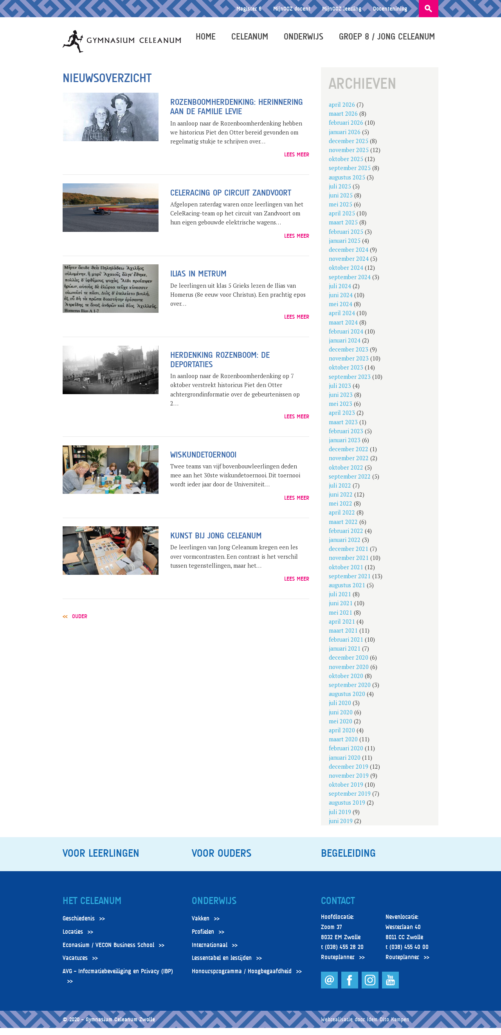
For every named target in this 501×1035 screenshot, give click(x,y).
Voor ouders (221, 860)
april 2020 (342, 737)
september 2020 (350, 692)
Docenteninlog (390, 8)
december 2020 (348, 665)
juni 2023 (341, 402)
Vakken (200, 925)
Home (209, 40)
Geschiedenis (79, 925)
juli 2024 (340, 293)
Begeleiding (348, 860)
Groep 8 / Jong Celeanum (390, 40)
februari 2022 (346, 538)
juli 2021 (340, 601)
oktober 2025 (346, 166)
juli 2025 (340, 193)
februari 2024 (346, 338)
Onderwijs (307, 40)
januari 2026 (344, 139)
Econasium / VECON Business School (108, 952)
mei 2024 (340, 311)
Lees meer (296, 161)
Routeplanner (338, 964)
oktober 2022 (346, 474)
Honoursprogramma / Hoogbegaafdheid (242, 978)
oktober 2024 (346, 275)
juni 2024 (341, 302)
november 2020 (349, 674)
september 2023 (350, 383)
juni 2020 (341, 719)
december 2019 (348, 773)
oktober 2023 (346, 374)
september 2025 (350, 175)
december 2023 (348, 357)
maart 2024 (343, 329)
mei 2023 (340, 411)
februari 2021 (346, 647)
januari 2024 (344, 348)
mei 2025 (340, 211)
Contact (338, 908)
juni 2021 (341, 610)
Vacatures (75, 965)
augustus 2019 (347, 810)
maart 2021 (343, 638)
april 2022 (342, 520)
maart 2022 (343, 529)
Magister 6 (248, 8)
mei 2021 (340, 619)
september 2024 (350, 284)
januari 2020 (344, 764)
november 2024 (349, 266)
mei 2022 (340, 511)
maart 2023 (343, 429)
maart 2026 (343, 121)
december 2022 (348, 456)
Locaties (73, 939)
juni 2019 (341, 828)
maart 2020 (343, 746)
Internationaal (209, 952)
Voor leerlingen (101, 860)
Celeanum (253, 40)
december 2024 (348, 257)
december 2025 (348, 148)
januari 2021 (344, 656)
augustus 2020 (347, 701)
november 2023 (349, 366)
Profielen (203, 939)
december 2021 (348, 556)
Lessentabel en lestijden (222, 965)
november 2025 (349, 157)
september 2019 (350, 801)
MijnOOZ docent (291, 8)
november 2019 (349, 783)
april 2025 (342, 220)
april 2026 (342, 112)
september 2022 (350, 483)
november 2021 (349, 565)
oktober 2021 (346, 574)
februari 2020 (346, 755)
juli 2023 (340, 393)
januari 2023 (344, 447)
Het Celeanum (92, 908)
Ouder (79, 623)
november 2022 (349, 465)
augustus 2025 (347, 184)
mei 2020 (340, 728)
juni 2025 (341, 202)
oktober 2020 (346, 683)
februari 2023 (346, 438)
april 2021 (342, 628)
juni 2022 (341, 502)
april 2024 (342, 320)
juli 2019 (340, 819)
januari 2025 (344, 248)
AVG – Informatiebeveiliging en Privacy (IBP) (118, 978)
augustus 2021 (347, 592)
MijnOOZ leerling (341, 8)
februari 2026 (346, 130)
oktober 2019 (346, 792)
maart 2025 (343, 229)
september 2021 (350, 583)
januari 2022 (344, 547)
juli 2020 (340, 710)
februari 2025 (346, 238)
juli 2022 (340, 493)
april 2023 (342, 420)
